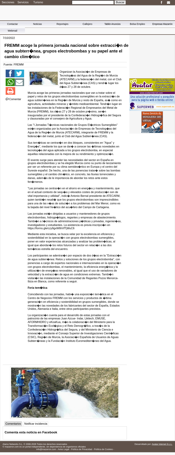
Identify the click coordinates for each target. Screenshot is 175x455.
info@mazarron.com (46, 449)
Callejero (87, 24)
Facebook (161, 2)
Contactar (12, 24)
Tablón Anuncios (112, 24)
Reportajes (63, 24)
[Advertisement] (152, 56)
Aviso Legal (63, 449)
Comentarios (13, 423)
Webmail (12, 30)
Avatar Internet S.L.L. (162, 444)
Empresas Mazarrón (162, 24)
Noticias (37, 24)
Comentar (13, 99)
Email (168, 2)
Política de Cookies (103, 449)
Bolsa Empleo (137, 24)
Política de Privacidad (81, 449)
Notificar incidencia (35, 423)
